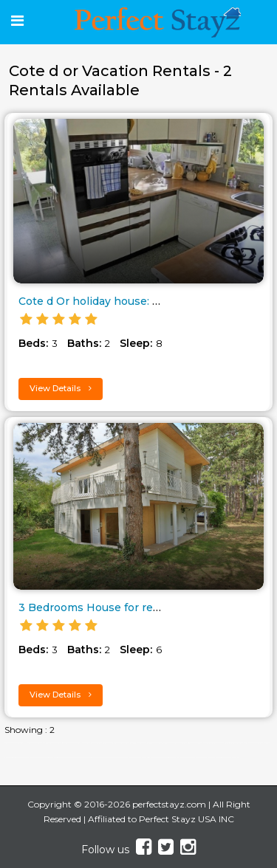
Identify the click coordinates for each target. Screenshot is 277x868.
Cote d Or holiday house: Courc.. (103, 301)
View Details (61, 388)
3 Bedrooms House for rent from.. (107, 607)
